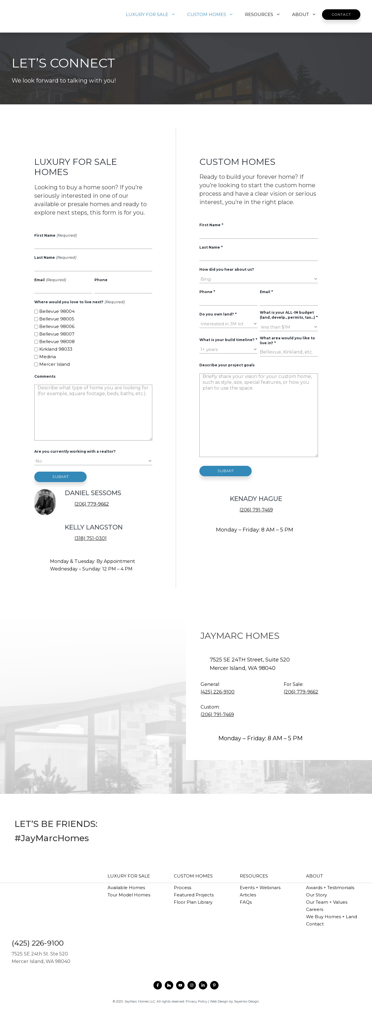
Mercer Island (54, 364)
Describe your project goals (227, 365)
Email (50, 279)
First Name (55, 235)
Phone (101, 280)
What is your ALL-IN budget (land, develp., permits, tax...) (288, 315)
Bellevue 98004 (57, 311)
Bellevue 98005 (56, 319)
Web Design (219, 1001)
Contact (341, 14)
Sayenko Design (246, 1001)
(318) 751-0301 (90, 538)
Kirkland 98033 (55, 349)
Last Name (55, 257)
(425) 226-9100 (218, 692)
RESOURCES (265, 14)
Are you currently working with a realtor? (75, 451)
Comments (45, 376)
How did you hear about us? (226, 269)
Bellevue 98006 (56, 326)
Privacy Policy (196, 1001)
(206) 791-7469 (256, 510)
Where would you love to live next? (79, 301)
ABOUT (307, 14)
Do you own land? (217, 314)
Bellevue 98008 (57, 341)
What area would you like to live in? (287, 340)
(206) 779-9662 (91, 504)
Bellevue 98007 (56, 334)
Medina (47, 356)
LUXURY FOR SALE (153, 14)
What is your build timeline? (228, 339)
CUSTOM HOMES (213, 14)
